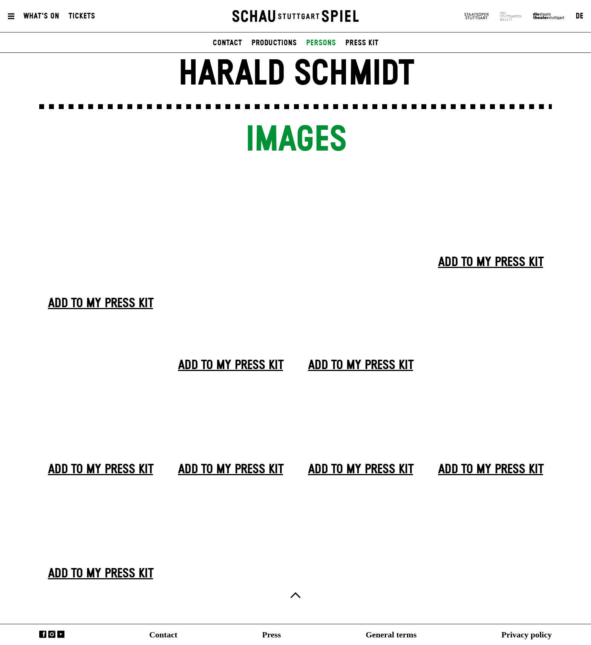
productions (274, 43)
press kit (361, 43)
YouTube (60, 634)
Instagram (51, 634)
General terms (391, 634)
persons (321, 43)
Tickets (82, 16)
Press (271, 634)
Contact (163, 634)
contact (227, 43)
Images (295, 140)
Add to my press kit (100, 303)
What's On (41, 16)
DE (579, 16)
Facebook (42, 634)
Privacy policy (526, 634)
